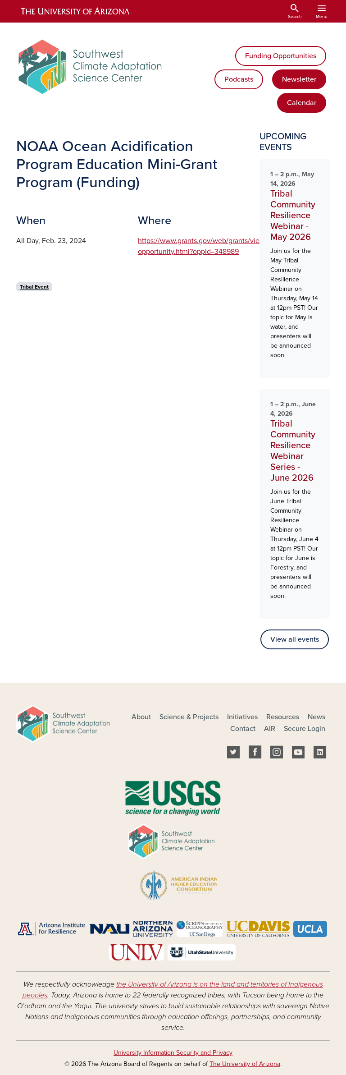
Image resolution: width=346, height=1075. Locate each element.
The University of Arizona (244, 1064)
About (141, 716)
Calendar (301, 102)
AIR (269, 728)
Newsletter (299, 79)
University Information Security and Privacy (173, 1053)
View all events (294, 639)
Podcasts (238, 79)
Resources (282, 716)
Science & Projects (189, 716)
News (316, 716)
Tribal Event (34, 287)
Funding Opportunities (280, 55)
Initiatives (242, 716)
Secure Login (304, 728)
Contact (242, 728)
